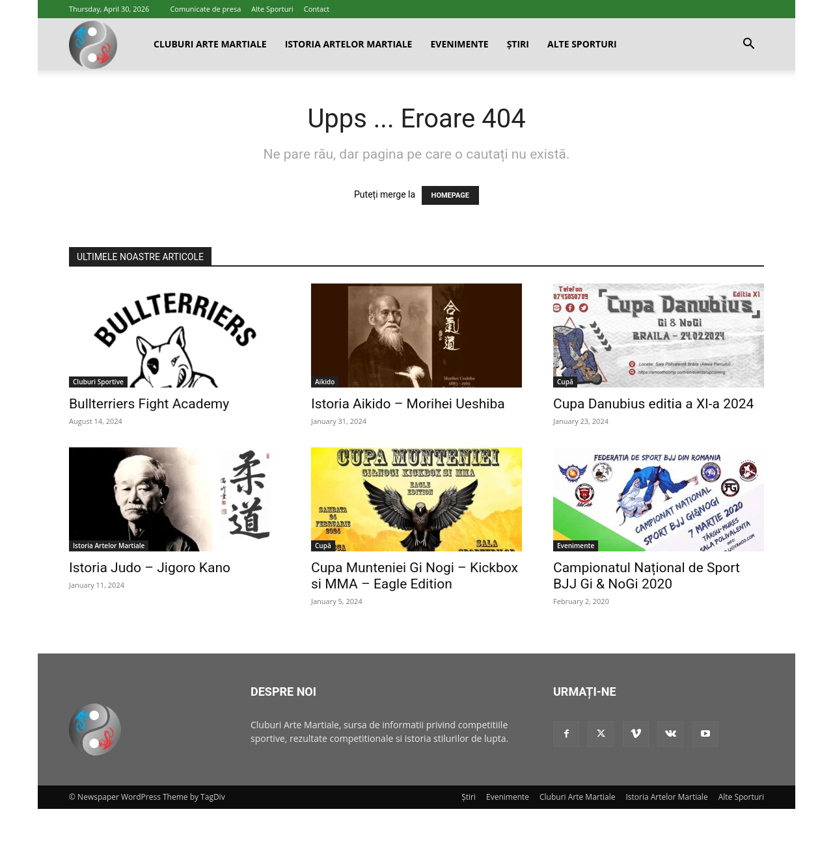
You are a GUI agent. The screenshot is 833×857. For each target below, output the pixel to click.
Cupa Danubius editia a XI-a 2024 (653, 404)
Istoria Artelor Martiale (349, 44)
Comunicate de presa (205, 9)
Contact (317, 9)
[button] (748, 45)
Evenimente (459, 44)
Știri (518, 44)
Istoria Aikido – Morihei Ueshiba (408, 404)
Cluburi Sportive (98, 381)
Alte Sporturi (272, 9)
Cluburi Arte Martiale (210, 44)
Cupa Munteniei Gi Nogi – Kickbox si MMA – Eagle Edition (414, 576)
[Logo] (93, 44)
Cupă (565, 381)
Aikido (325, 381)
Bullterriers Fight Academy (149, 404)
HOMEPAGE (450, 195)
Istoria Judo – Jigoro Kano (149, 567)
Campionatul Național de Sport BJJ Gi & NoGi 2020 (646, 576)
